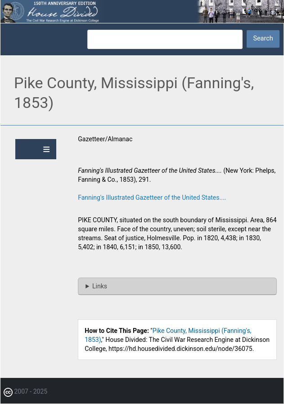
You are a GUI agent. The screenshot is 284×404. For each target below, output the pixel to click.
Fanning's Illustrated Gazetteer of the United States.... (152, 197)
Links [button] (99, 286)
